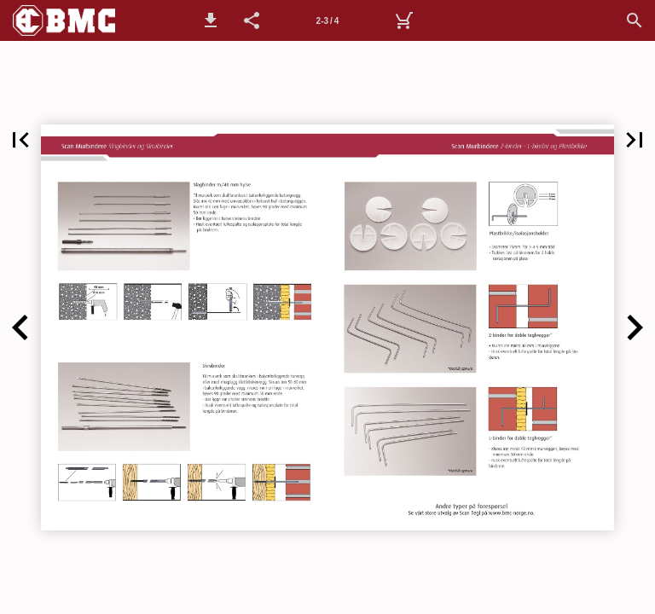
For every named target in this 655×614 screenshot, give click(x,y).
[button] (210, 20)
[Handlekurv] (403, 20)
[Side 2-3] (327, 20)
